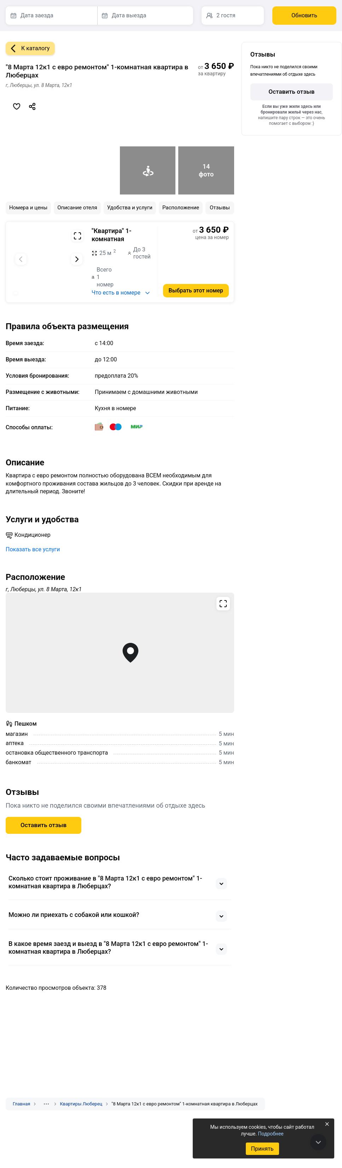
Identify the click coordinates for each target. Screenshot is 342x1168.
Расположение (180, 207)
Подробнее (270, 1134)
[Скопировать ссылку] (32, 106)
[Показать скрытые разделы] (46, 1104)
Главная (21, 1103)
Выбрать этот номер (196, 290)
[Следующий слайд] (76, 259)
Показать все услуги (33, 549)
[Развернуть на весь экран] (77, 236)
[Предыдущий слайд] (21, 259)
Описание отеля (77, 207)
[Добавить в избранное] (16, 106)
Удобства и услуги (129, 207)
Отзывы (220, 207)
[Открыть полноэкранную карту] (120, 653)
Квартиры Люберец (81, 1103)
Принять (262, 1148)
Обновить (304, 15)
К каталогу (28, 48)
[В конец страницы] (318, 1142)
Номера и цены (28, 207)
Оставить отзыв (43, 825)
